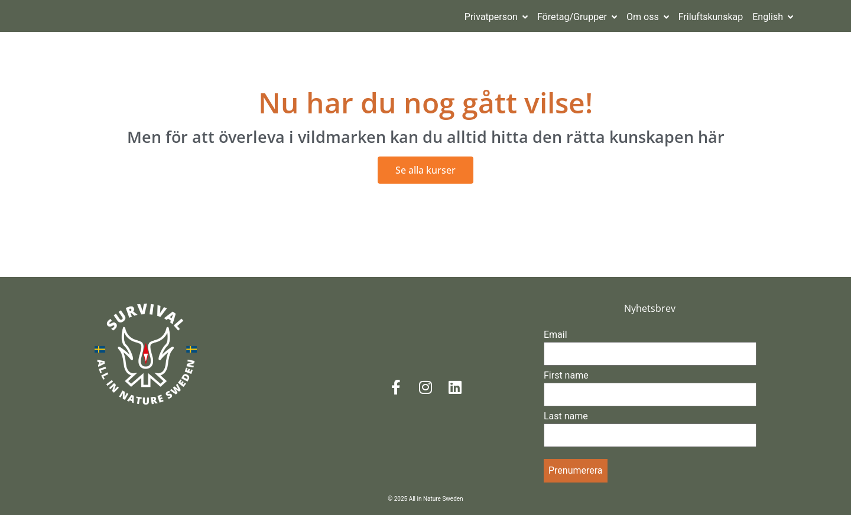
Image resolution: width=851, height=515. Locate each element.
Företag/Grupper (577, 16)
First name (566, 375)
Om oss (647, 16)
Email (555, 334)
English (772, 16)
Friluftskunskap (710, 16)
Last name (566, 416)
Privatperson (496, 16)
